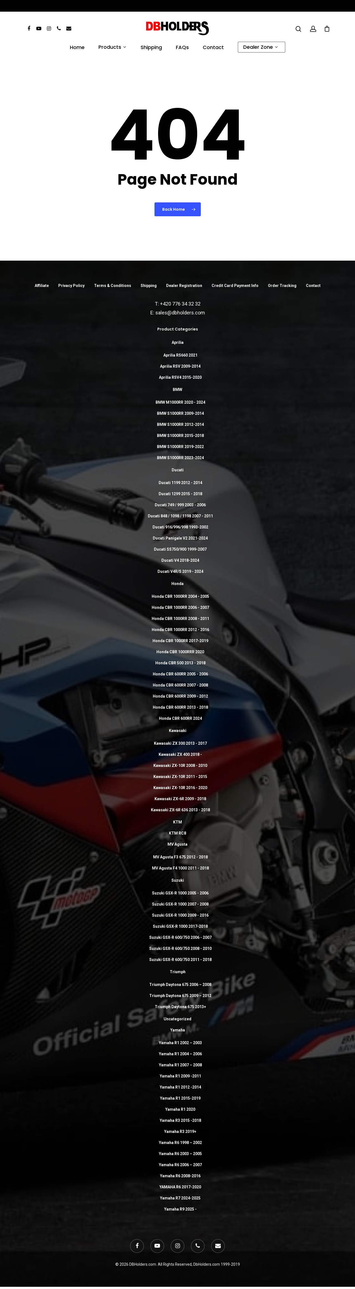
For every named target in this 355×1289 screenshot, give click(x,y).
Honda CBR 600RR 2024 (180, 718)
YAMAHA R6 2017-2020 (180, 1187)
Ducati (178, 470)
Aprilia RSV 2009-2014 (180, 366)
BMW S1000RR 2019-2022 (180, 446)
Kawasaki (177, 730)
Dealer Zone (260, 47)
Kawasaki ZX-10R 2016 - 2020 (180, 787)
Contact (213, 48)
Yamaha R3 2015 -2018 (180, 1120)
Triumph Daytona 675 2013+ (180, 1007)
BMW (177, 389)
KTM (177, 822)
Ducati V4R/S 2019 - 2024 (180, 571)
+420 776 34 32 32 (180, 304)
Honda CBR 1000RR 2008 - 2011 (180, 618)
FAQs (182, 48)
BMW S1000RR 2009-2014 (180, 413)
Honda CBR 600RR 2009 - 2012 (180, 696)
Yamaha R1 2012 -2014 (180, 1087)
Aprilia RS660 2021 (180, 355)
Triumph (178, 972)
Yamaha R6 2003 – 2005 (180, 1153)
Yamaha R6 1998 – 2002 (180, 1142)
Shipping (151, 48)
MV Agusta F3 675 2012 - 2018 (180, 857)
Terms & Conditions (112, 285)
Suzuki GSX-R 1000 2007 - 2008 (180, 904)
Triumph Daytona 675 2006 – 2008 (180, 984)
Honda (177, 583)
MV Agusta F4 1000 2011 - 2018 (180, 868)
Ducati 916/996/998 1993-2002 (180, 527)
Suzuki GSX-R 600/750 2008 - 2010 (180, 948)
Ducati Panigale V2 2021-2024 (180, 538)
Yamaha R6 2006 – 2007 (180, 1165)
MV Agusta (177, 844)
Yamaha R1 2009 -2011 (180, 1076)
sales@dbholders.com (180, 313)
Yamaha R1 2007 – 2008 (180, 1065)
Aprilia (178, 342)
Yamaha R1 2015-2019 (180, 1098)
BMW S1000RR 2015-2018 (180, 435)
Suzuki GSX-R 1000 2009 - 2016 (180, 915)
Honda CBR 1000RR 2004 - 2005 (180, 596)
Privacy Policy (71, 285)
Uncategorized (177, 1019)
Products (112, 47)
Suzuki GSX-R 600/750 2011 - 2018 (180, 959)
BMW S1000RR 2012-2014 (180, 424)
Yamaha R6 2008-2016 (180, 1176)
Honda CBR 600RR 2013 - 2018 (180, 707)
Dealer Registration (184, 285)
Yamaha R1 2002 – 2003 (180, 1043)
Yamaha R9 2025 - (180, 1209)
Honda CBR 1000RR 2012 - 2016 (180, 629)
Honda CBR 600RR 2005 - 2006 (180, 674)
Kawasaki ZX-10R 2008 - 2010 (180, 765)
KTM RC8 (177, 833)
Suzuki (177, 880)
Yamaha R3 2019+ (180, 1131)
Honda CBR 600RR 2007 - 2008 (180, 685)
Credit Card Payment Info (235, 285)
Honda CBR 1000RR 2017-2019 (180, 641)
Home (77, 48)
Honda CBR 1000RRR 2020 (180, 652)
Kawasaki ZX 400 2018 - (180, 754)
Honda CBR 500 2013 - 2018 (180, 663)
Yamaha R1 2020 (180, 1109)
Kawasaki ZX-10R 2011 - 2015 (180, 776)
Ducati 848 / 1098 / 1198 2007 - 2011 (180, 516)
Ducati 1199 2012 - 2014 (180, 482)
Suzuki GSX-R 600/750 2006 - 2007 (180, 937)
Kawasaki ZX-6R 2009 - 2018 (180, 799)
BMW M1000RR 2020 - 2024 (180, 402)
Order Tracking (282, 285)
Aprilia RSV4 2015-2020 (180, 377)
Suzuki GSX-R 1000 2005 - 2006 (180, 893)
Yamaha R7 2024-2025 (180, 1198)
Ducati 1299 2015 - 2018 (180, 494)
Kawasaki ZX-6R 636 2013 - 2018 (180, 810)
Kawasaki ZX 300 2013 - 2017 (180, 743)
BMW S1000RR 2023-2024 (180, 458)
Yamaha (177, 1030)
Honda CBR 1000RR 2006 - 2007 (180, 607)
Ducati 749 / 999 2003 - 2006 (180, 505)
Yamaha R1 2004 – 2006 (180, 1054)
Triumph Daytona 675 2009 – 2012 (180, 995)
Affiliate (42, 285)
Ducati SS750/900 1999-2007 (180, 549)
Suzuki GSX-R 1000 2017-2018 (180, 926)
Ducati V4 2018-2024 (180, 560)
